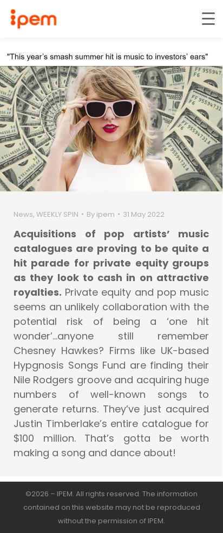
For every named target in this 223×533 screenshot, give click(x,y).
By (101, 214)
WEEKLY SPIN (57, 214)
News (23, 214)
